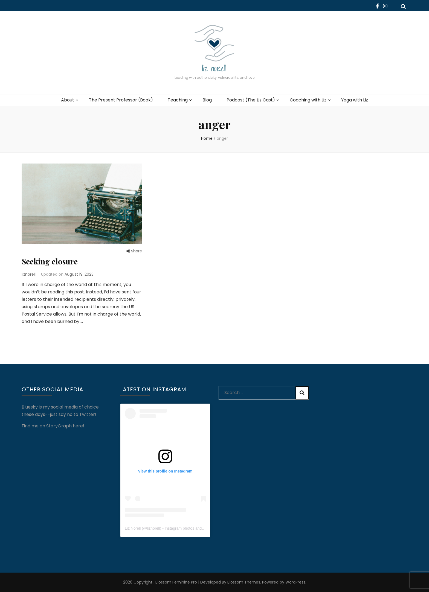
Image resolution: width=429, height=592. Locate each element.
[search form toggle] (403, 7)
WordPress (295, 582)
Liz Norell (133, 528)
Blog (207, 100)
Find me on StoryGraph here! (53, 426)
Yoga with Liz (354, 100)
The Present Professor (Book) (121, 100)
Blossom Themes (243, 582)
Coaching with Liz (308, 100)
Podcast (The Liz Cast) (251, 100)
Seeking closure (50, 261)
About (67, 100)
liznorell (29, 274)
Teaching (178, 100)
